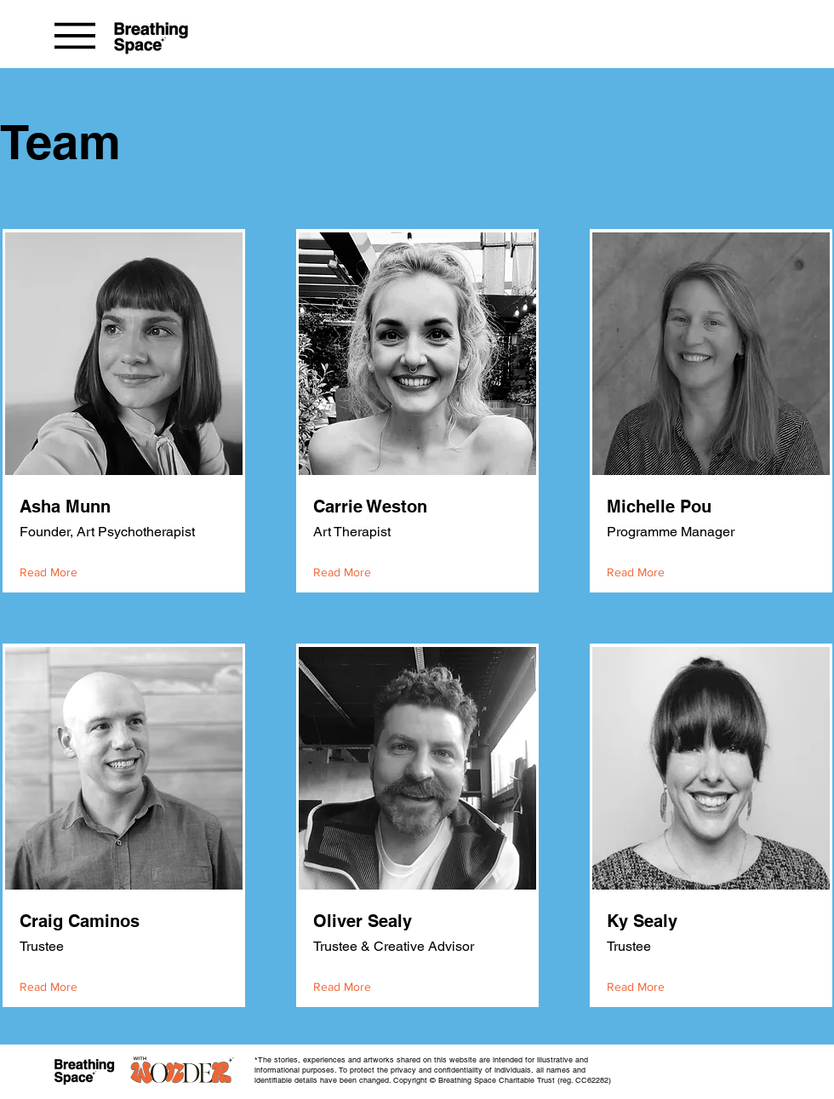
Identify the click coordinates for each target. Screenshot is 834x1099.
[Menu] (74, 35)
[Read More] (52, 572)
